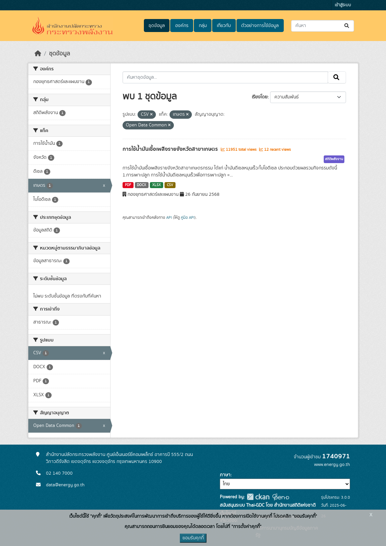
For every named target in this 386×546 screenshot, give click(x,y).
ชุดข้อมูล (157, 25)
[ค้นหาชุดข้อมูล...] (322, 26)
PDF (128, 185)
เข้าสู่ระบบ (343, 5)
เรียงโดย (259, 97)
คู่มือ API (187, 217)
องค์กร (182, 25)
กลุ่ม (203, 25)
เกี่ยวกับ (224, 25)
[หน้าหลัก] (38, 53)
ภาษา (225, 475)
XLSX (156, 185)
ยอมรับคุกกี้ (193, 538)
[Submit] (347, 26)
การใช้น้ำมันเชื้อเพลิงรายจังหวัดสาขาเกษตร (171, 149)
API (169, 217)
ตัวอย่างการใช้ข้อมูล (260, 25)
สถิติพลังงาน (334, 159)
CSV (170, 185)
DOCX (141, 185)
